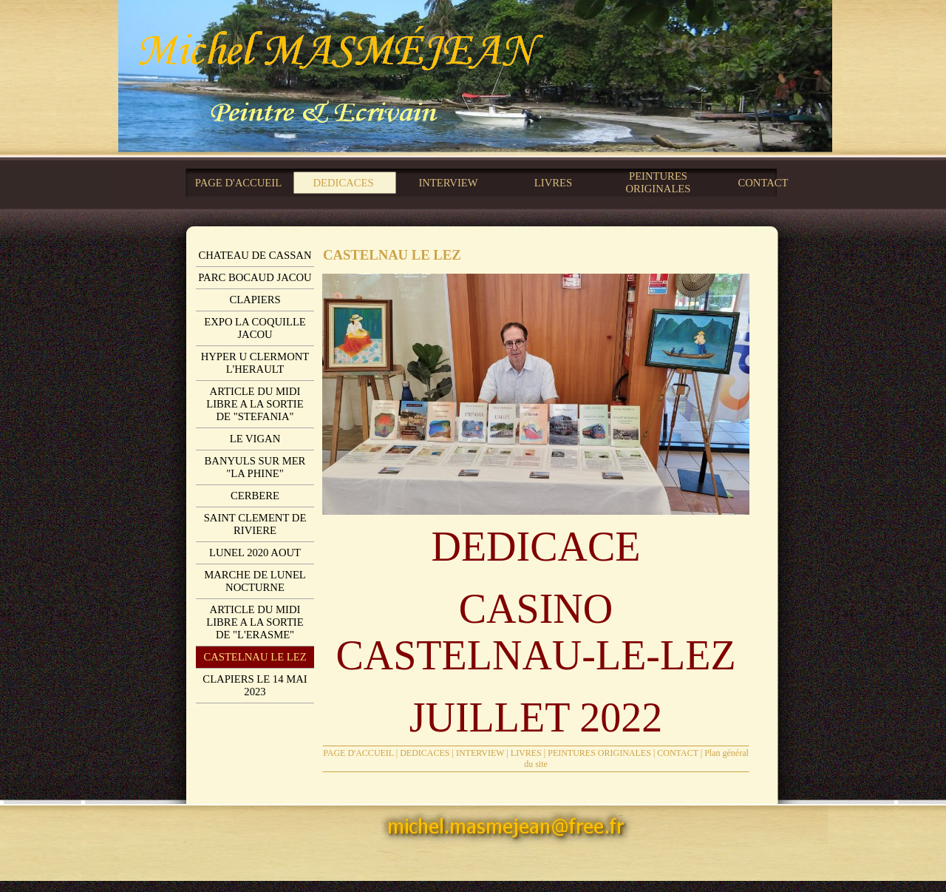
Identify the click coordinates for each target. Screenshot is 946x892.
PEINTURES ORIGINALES (599, 753)
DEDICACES (424, 753)
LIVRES (526, 753)
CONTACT (677, 753)
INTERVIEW (480, 753)
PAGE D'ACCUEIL (358, 753)
